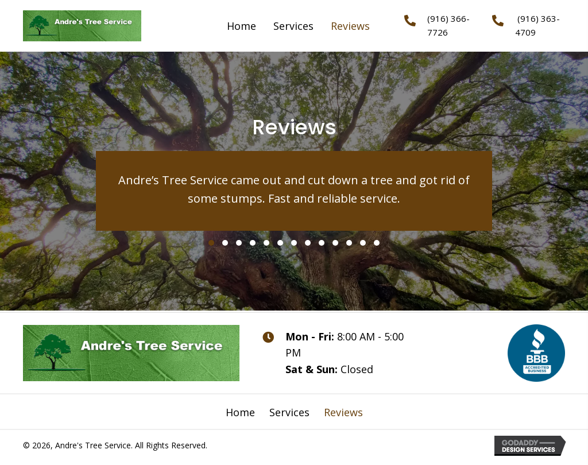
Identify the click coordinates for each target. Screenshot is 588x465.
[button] (211, 243)
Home (240, 412)
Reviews (343, 412)
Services (289, 412)
